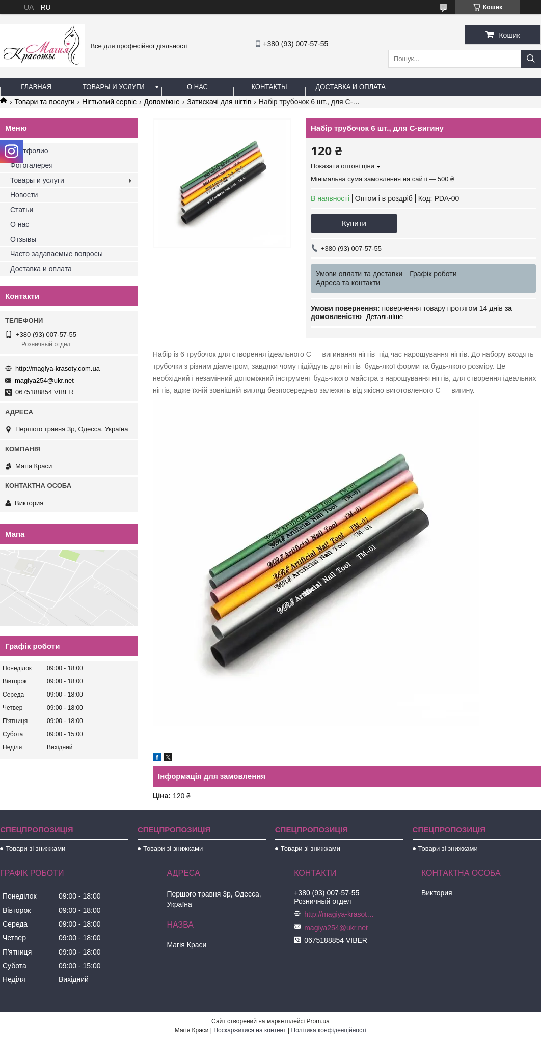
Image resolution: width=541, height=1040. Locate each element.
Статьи (21, 210)
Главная (36, 87)
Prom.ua (318, 1021)
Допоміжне (161, 102)
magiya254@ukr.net (44, 380)
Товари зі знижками (35, 848)
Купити (354, 223)
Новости (24, 195)
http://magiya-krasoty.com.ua (57, 368)
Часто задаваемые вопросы (56, 254)
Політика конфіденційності (329, 1030)
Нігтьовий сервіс (109, 102)
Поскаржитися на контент (249, 1030)
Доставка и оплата (351, 87)
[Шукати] (531, 59)
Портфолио (29, 151)
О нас (197, 87)
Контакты (269, 87)
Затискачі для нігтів (219, 102)
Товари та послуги (44, 102)
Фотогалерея (31, 165)
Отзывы (23, 239)
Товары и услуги (114, 87)
